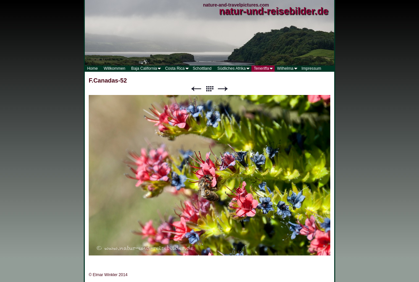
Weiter (222, 88)
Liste (209, 88)
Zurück (196, 88)
